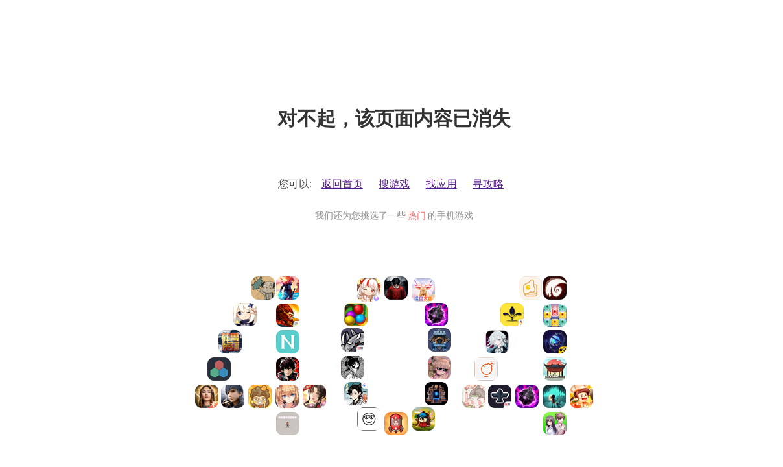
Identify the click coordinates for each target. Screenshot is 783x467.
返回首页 (342, 183)
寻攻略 (488, 183)
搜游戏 (394, 183)
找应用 (441, 183)
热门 (417, 215)
